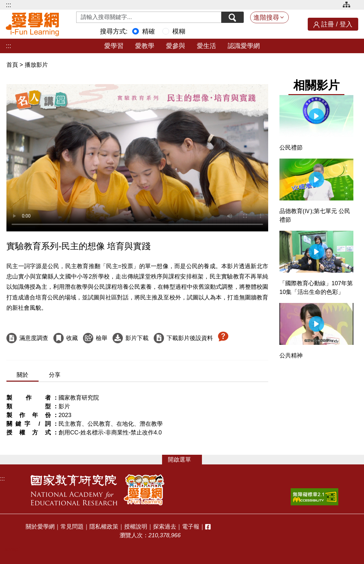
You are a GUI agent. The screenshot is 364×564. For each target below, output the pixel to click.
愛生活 (206, 45)
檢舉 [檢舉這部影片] (101, 338)
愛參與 (175, 45)
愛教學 (144, 45)
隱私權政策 (103, 526)
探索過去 (164, 526)
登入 (346, 24)
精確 (148, 31)
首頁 (13, 65)
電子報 (190, 526)
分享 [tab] (54, 375)
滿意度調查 (33, 338)
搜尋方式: (114, 31)
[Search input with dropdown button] (149, 17)
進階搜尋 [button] (266, 17)
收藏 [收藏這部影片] (72, 338)
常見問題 (72, 526)
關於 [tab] (22, 375)
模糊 (178, 31)
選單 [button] (185, 459)
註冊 (327, 24)
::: (8, 4)
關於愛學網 (40, 526)
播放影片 (36, 65)
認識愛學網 (244, 45)
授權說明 (135, 526)
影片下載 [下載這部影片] (137, 338)
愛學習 (113, 45)
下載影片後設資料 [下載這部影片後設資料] (190, 338)
